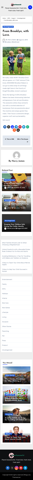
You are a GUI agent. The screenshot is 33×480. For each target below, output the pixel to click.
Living (4, 317)
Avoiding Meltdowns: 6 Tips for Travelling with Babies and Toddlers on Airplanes (16, 420)
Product (5, 345)
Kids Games (6, 308)
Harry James (12, 40)
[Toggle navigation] (2, 7)
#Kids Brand (15, 42)
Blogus (26, 475)
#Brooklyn (7, 42)
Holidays (5, 293)
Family (4, 284)
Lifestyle (5, 312)
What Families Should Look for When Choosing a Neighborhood (15, 381)
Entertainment (7, 279)
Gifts (4, 289)
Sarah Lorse (9, 228)
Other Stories (6, 326)
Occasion (5, 322)
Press (4, 340)
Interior (4, 298)
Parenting (5, 331)
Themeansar (16, 477)
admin (7, 187)
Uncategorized (8, 26)
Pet (3, 336)
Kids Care (5, 303)
